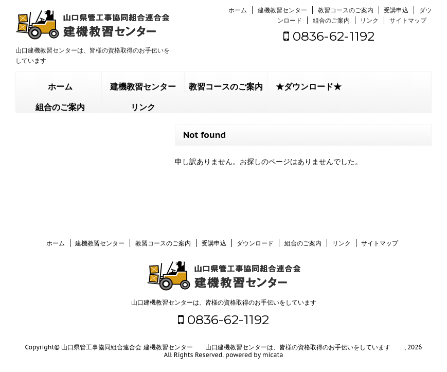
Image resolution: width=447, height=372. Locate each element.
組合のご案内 (331, 20)
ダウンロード (255, 243)
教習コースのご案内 (345, 10)
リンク (369, 20)
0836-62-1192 (328, 36)
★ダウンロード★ (309, 86)
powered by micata (253, 355)
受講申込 (396, 10)
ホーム (237, 10)
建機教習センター (282, 10)
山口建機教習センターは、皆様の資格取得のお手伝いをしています (223, 302)
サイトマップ (407, 20)
